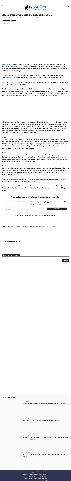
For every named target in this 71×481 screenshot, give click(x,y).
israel (48, 226)
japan (53, 226)
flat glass (25, 226)
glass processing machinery (37, 226)
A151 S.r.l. (36, 472)
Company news (11, 20)
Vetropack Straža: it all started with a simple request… (41, 420)
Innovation (26, 401)
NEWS (4, 20)
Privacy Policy (38, 215)
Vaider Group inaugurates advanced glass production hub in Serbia (46, 437)
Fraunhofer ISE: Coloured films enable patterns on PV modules (44, 403)
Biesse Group (11, 226)
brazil (18, 226)
